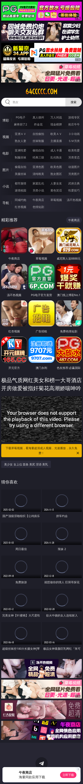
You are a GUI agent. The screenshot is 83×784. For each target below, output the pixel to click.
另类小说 (38, 190)
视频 (5, 137)
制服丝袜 (20, 157)
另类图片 (74, 174)
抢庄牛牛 (74, 124)
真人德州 (38, 117)
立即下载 (68, 775)
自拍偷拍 (38, 134)
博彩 (5, 120)
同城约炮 (20, 200)
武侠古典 (74, 183)
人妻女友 (56, 183)
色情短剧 (38, 207)
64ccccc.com (41, 91)
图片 (5, 170)
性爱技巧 (74, 190)
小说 (5, 186)
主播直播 (56, 141)
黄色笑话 (56, 190)
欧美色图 (56, 167)
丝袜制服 (38, 141)
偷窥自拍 (20, 167)
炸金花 (38, 124)
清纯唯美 (38, 174)
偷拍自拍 (38, 150)
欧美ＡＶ (56, 134)
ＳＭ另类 (74, 141)
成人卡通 (56, 150)
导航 (5, 203)
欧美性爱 (74, 150)
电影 (5, 153)
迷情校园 (20, 190)
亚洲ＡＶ (20, 134)
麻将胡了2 (20, 124)
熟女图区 (56, 174)
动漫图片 (74, 167)
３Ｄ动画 (74, 134)
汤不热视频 (74, 200)
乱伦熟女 (56, 157)
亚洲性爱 (20, 150)
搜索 (73, 102)
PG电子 (20, 117)
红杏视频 (20, 207)
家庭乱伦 (38, 183)
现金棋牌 (56, 124)
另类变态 (74, 157)
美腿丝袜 (20, 174)
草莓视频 (56, 200)
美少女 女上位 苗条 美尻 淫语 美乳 (26, 464)
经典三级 (38, 157)
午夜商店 (38, 200)
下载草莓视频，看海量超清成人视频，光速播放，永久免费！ (43, 451)
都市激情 (20, 183)
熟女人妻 (20, 141)
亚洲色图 (38, 167)
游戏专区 (74, 117)
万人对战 (56, 117)
